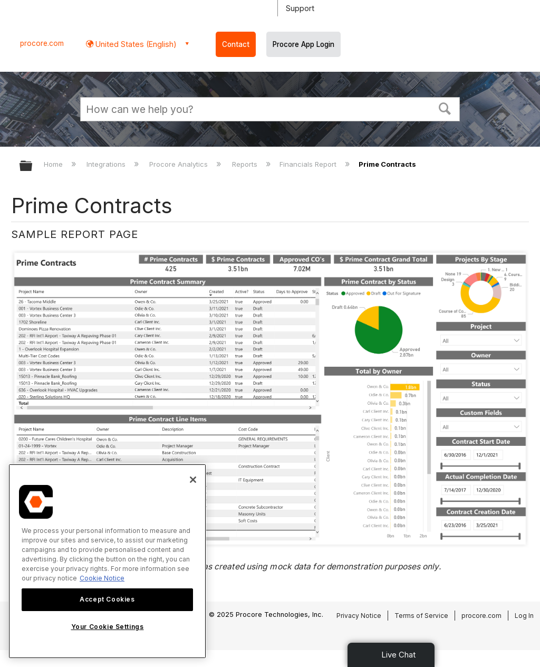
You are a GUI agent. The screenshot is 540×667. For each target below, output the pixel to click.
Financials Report (309, 164)
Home (54, 164)
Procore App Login (303, 44)
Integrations (107, 164)
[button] (445, 107)
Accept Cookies (107, 599)
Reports (245, 164)
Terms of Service (421, 616)
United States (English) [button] (135, 44)
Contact (235, 44)
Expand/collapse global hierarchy (32, 166)
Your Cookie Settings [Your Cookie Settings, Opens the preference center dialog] (107, 627)
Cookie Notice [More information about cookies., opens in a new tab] (102, 578)
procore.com (42, 43)
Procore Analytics (179, 164)
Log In (524, 616)
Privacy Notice (358, 616)
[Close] (193, 479)
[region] (107, 561)
